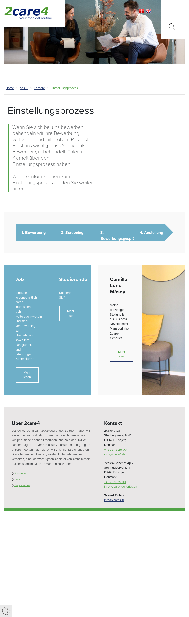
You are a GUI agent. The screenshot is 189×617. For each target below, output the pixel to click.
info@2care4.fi (114, 500)
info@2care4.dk (115, 454)
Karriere (39, 88)
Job (16, 479)
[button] (35, 232)
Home (10, 88)
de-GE (24, 88)
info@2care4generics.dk (120, 487)
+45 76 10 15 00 (115, 482)
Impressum (21, 485)
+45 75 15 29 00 (115, 450)
